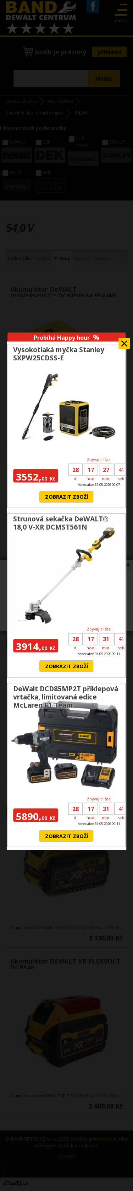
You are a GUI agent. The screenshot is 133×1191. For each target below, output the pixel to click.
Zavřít (124, 341)
